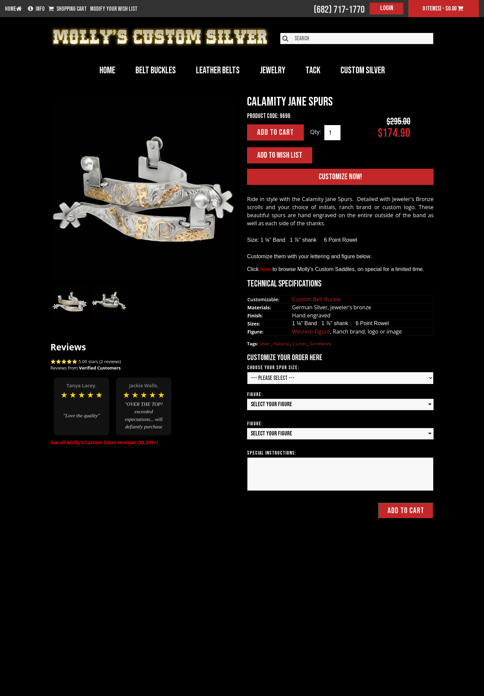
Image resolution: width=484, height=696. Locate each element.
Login (386, 8)
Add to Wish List (279, 155)
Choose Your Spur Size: (273, 368)
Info (36, 9)
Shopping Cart (67, 9)
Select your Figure (271, 404)
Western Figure (311, 331)
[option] (81, 405)
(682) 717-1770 (339, 10)
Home (107, 70)
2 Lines (300, 344)
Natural (282, 344)
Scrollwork (320, 344)
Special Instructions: (271, 453)
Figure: (255, 395)
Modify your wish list (113, 9)
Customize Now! (340, 177)
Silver (265, 344)
